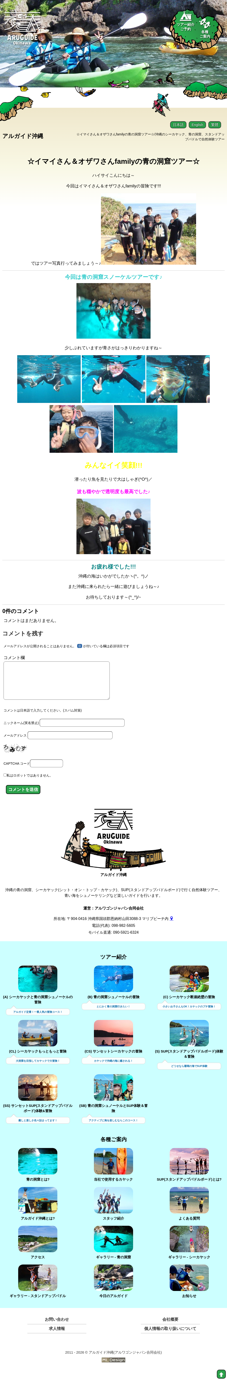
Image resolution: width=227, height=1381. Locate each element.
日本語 (178, 125)
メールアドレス (15, 744)
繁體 (214, 125)
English (197, 125)
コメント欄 (14, 659)
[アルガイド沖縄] (113, 839)
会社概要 (170, 1329)
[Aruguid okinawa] (23, 31)
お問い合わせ (57, 1329)
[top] (221, 1374)
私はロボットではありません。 (30, 784)
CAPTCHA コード (17, 772)
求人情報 (57, 1338)
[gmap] (171, 927)
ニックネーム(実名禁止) (21, 732)
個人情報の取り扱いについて (170, 1338)
